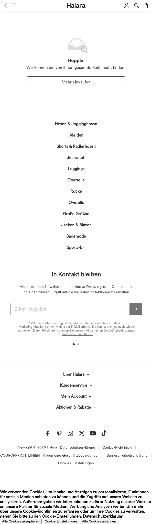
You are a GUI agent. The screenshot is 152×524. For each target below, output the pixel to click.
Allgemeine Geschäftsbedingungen (71, 455)
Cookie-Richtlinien (117, 447)
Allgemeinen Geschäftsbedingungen (110, 330)
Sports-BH (76, 247)
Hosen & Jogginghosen (76, 123)
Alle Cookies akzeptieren (21, 521)
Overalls (76, 202)
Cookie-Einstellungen (61, 521)
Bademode (76, 236)
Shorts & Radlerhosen (76, 146)
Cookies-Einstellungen (76, 463)
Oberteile (76, 180)
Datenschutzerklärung (77, 447)
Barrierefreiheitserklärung (127, 455)
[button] (5, 5)
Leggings (76, 168)
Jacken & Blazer (76, 225)
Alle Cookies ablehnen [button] (99, 521)
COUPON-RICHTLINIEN (20, 455)
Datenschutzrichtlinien (77, 334)
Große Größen (76, 213)
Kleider (76, 135)
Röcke (76, 191)
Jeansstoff (76, 157)
